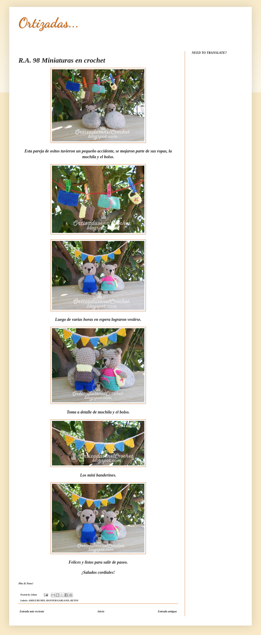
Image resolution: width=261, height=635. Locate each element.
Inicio (100, 611)
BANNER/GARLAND (57, 600)
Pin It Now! (25, 583)
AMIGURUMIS (36, 600)
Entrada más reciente (32, 611)
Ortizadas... (48, 22)
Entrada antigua (167, 611)
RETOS (74, 600)
